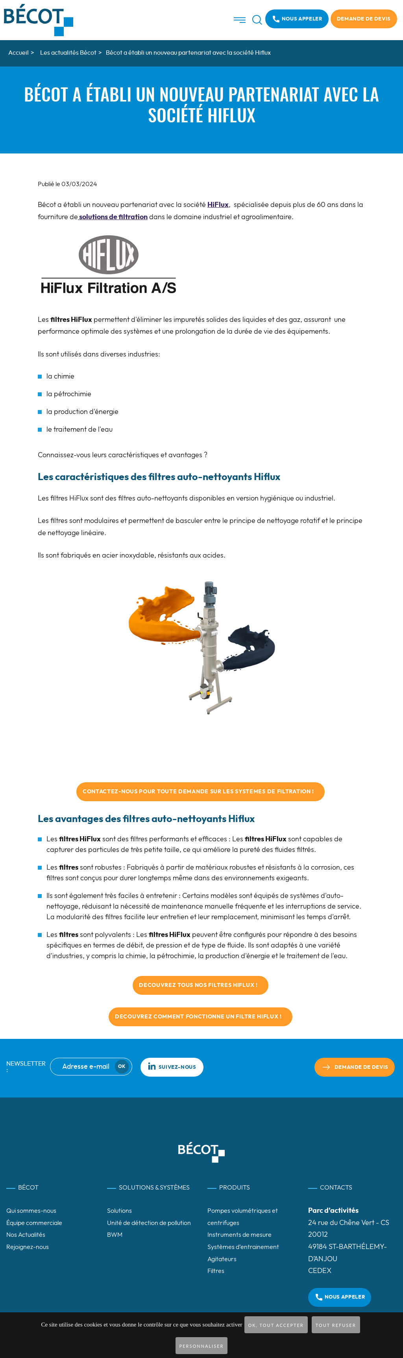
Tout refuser (336, 1325)
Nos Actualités (25, 1235)
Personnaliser (201, 1346)
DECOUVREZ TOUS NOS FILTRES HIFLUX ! (200, 985)
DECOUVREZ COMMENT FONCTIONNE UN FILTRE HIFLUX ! (200, 1017)
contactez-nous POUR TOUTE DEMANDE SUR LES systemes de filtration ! (200, 791)
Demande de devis (364, 19)
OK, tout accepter (276, 1325)
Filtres (215, 1271)
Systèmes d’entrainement (243, 1247)
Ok (121, 1066)
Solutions (119, 1211)
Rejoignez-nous (27, 1247)
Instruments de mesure (239, 1235)
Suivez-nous (172, 1066)
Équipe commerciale (34, 1223)
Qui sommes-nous (31, 1211)
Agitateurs (222, 1259)
